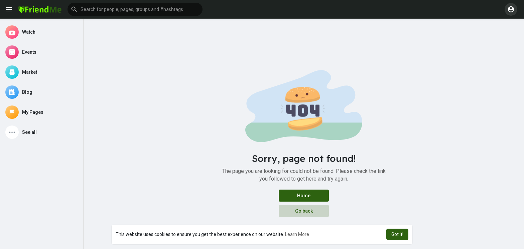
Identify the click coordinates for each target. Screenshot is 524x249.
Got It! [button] (397, 234)
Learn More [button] (297, 234)
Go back (304, 211)
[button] (135, 9)
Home (303, 195)
